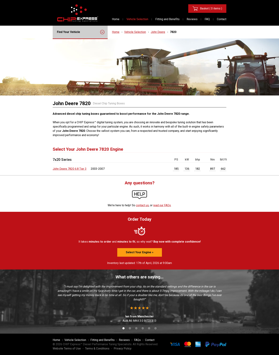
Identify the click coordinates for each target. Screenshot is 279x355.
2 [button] (130, 328)
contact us (142, 205)
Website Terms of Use (67, 348)
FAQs (137, 340)
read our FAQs (162, 205)
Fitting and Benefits (167, 19)
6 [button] (155, 328)
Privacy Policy (122, 348)
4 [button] (143, 328)
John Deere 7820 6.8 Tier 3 (69, 168)
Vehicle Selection (137, 19)
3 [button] (136, 328)
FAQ (207, 19)
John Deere (158, 32)
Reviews (192, 19)
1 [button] (123, 328)
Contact (221, 19)
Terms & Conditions (97, 348)
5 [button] (149, 328)
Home (115, 19)
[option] (139, 303)
